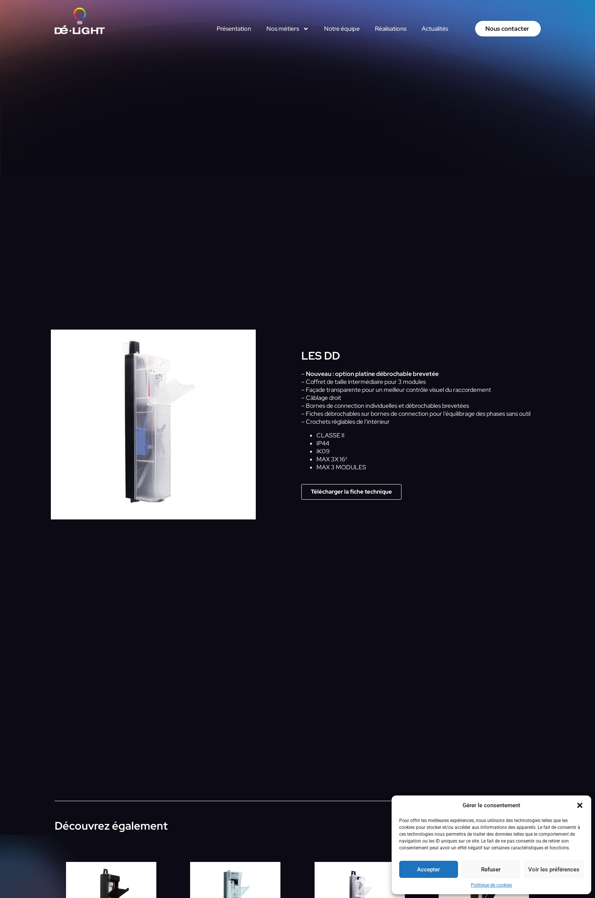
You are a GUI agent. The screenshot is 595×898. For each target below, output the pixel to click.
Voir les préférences (553, 869)
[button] (580, 805)
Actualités (435, 29)
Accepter (428, 869)
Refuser (491, 869)
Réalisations (390, 29)
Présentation (234, 29)
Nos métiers (287, 29)
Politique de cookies (491, 885)
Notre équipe (342, 29)
